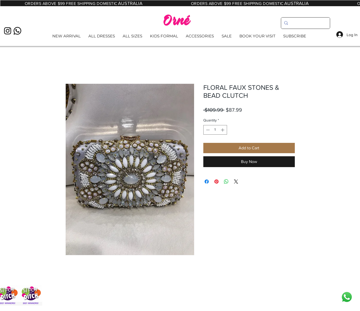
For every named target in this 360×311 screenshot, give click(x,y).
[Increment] (223, 129)
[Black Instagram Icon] (7, 31)
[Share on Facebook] (207, 181)
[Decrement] (207, 129)
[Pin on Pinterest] (216, 181)
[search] (305, 23)
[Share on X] (236, 181)
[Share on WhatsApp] (226, 181)
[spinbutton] (215, 129)
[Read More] (179, 36)
